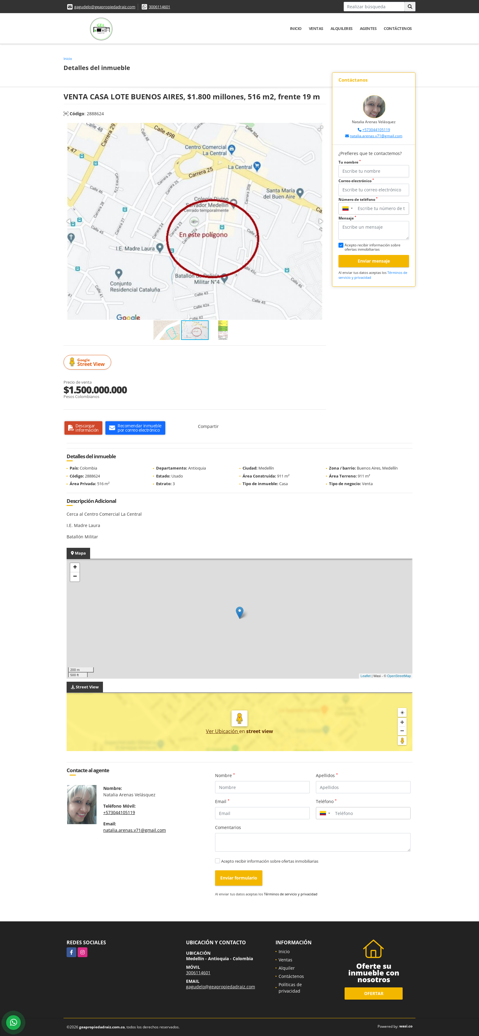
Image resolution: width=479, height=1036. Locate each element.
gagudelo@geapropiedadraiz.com (104, 6)
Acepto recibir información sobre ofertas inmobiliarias (269, 861)
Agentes (368, 28)
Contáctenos (398, 28)
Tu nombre (349, 162)
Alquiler (287, 968)
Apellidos (327, 775)
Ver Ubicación (222, 731)
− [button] (75, 576)
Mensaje (347, 218)
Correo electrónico (356, 180)
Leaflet (365, 676)
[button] (320, 128)
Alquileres (342, 28)
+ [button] (75, 567)
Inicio (296, 28)
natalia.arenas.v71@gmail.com (376, 135)
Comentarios (228, 827)
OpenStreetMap (399, 676)
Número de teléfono (358, 199)
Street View (88, 362)
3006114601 (159, 6)
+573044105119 (376, 129)
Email (222, 801)
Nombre (225, 775)
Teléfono (326, 801)
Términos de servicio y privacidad (290, 894)
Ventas (316, 28)
